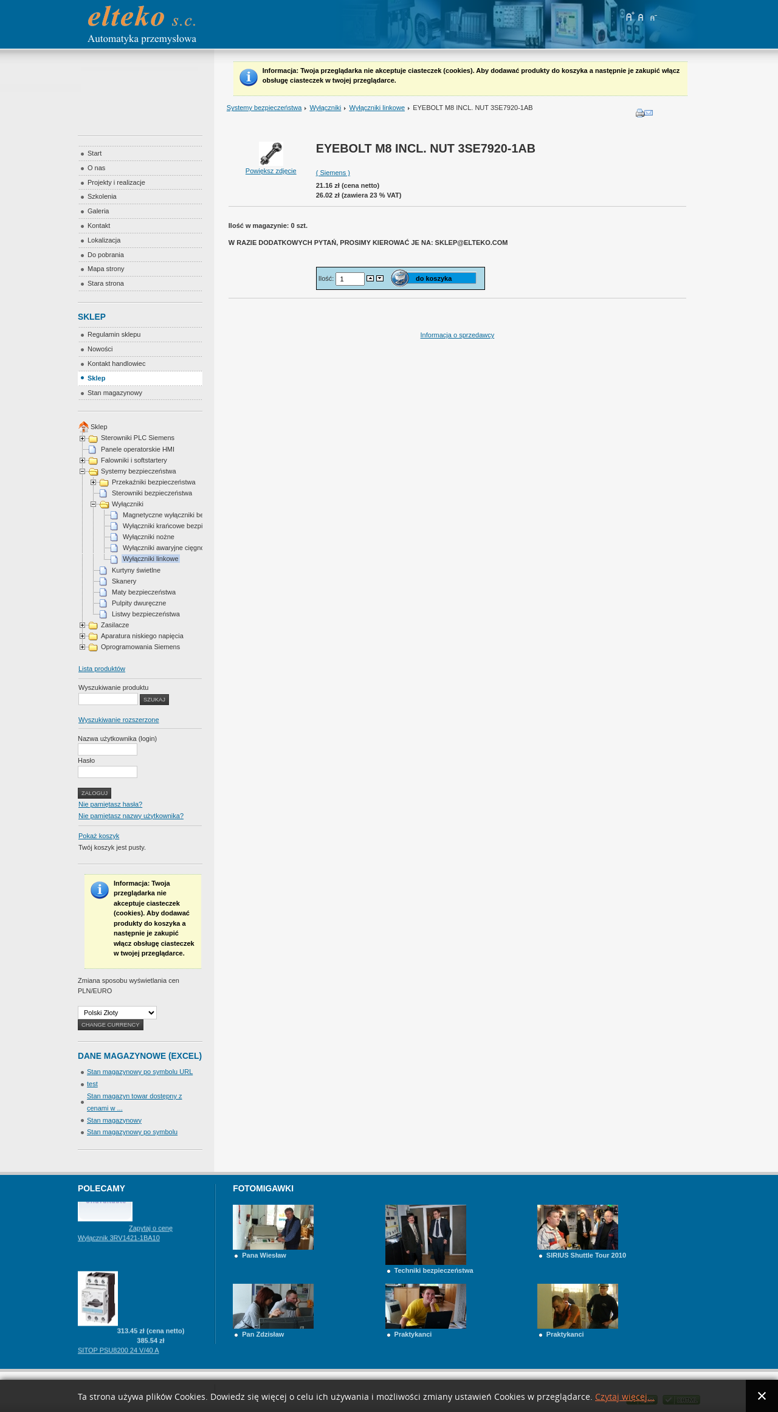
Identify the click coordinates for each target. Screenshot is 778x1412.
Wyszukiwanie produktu (113, 687)
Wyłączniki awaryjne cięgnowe (168, 547)
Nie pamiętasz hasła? (110, 804)
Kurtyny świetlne (136, 570)
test (92, 1083)
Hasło (86, 760)
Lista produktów (101, 668)
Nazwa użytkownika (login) (117, 738)
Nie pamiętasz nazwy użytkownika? (131, 815)
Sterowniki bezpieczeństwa (152, 493)
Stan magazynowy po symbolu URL (140, 1071)
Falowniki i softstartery (134, 460)
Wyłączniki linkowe (377, 107)
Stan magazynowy (114, 1120)
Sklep (99, 426)
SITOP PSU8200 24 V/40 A (118, 1357)
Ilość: (327, 278)
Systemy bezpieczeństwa (264, 107)
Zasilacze (115, 625)
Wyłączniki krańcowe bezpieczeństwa (178, 525)
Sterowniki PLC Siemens (137, 437)
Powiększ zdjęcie (271, 167)
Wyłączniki (325, 107)
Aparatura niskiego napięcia (142, 635)
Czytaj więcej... (625, 1397)
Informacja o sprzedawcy (458, 335)
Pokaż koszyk (98, 835)
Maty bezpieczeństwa (144, 592)
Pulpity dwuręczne (139, 603)
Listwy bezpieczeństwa (146, 614)
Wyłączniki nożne (148, 536)
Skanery (124, 581)
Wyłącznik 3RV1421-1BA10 (119, 1244)
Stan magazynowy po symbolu (132, 1131)
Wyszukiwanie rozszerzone (118, 719)
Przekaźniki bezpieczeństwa (154, 482)
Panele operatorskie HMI (137, 449)
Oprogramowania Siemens (140, 646)
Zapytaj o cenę (151, 1235)
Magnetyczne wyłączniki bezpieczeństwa (183, 514)
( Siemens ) (333, 172)
